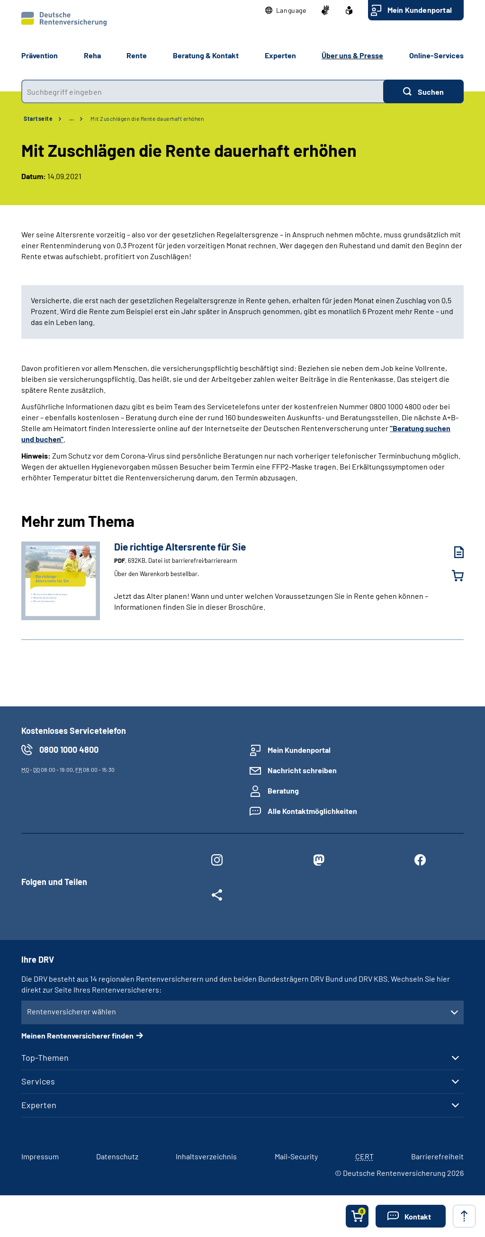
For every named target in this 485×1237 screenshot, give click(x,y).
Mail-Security (296, 1156)
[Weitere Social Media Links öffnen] (216, 897)
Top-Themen (45, 1057)
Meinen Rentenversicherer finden (77, 1035)
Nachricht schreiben (302, 770)
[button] (285, 10)
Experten (38, 1105)
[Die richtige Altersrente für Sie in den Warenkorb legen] (452, 575)
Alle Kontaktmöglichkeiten (312, 810)
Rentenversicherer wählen (71, 1011)
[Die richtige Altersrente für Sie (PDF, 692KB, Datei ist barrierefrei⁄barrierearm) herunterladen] (452, 552)
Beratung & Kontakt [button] (206, 55)
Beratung (283, 790)
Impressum (40, 1156)
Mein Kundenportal (419, 9)
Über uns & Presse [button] (352, 55)
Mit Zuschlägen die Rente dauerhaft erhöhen (147, 118)
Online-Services (436, 55)
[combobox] (202, 91)
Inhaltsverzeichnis (206, 1156)
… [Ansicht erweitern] (71, 118)
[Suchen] (423, 91)
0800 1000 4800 (69, 749)
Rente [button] (136, 55)
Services (38, 1081)
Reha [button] (92, 55)
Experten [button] (280, 55)
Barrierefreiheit (437, 1156)
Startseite (38, 118)
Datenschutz (117, 1156)
